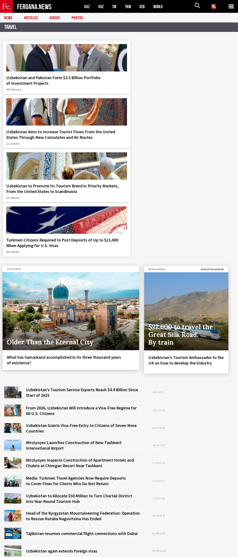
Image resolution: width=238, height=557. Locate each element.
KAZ (87, 6)
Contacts (14, 544)
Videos (55, 18)
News (8, 18)
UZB (143, 6)
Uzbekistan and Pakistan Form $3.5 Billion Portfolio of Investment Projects (29, 86)
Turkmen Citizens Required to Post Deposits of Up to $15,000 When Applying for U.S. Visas (207, 88)
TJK (114, 6)
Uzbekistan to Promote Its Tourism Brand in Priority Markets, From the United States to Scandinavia (148, 88)
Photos (77, 18)
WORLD (159, 6)
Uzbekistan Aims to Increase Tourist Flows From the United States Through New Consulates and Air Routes (88, 91)
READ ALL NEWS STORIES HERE (142, 421)
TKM (129, 6)
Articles (31, 18)
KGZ (101, 6)
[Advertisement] (204, 268)
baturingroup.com (148, 552)
